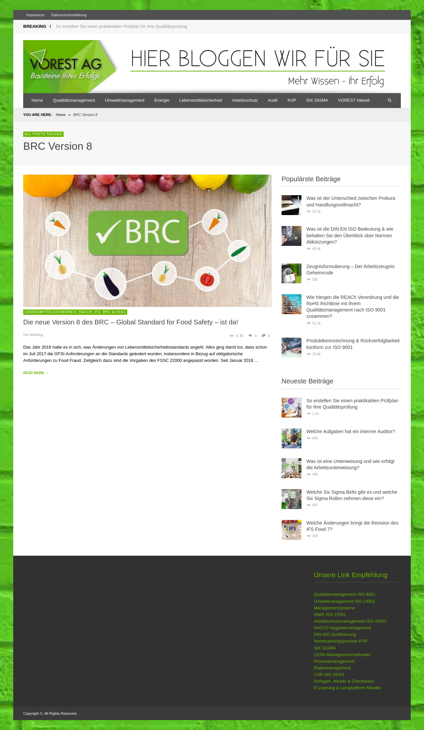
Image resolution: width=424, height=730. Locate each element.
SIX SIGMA (325, 648)
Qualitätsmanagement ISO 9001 (345, 594)
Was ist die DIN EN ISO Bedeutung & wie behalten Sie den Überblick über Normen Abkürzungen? (349, 235)
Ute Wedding (33, 335)
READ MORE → (36, 373)
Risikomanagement (332, 667)
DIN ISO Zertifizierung (335, 634)
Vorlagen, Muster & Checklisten (344, 681)
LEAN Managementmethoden (342, 654)
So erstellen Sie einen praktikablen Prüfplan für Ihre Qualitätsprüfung (121, 26)
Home (60, 115)
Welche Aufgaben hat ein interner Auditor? (350, 431)
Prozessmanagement (334, 661)
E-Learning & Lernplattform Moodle (347, 687)
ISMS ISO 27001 (330, 614)
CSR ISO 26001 (329, 674)
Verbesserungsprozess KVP (341, 641)
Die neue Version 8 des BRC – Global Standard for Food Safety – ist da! (130, 322)
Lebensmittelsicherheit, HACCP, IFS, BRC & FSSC (75, 312)
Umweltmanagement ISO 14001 (344, 601)
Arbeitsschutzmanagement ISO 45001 (350, 621)
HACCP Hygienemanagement (342, 627)
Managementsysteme (334, 607)
